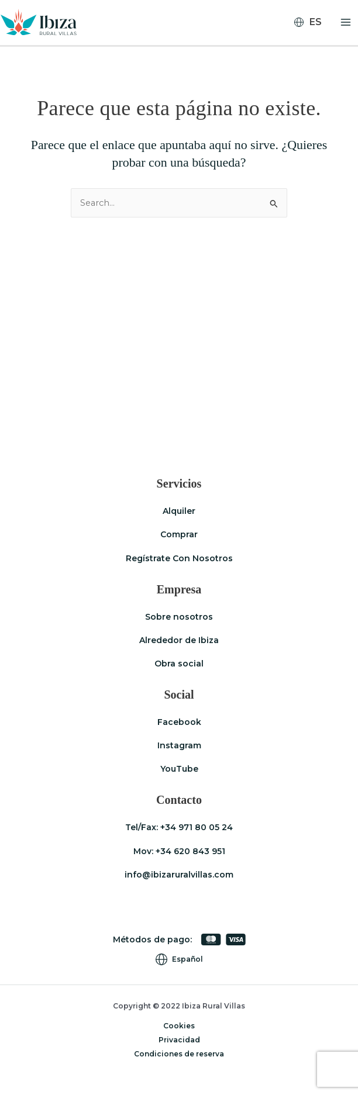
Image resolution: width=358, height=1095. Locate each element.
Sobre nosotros (179, 617)
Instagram (179, 745)
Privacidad (179, 1039)
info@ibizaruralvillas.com (179, 874)
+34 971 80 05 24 (196, 828)
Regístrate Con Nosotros (179, 558)
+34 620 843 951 (190, 851)
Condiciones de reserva (179, 1053)
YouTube (179, 769)
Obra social (179, 663)
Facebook (179, 722)
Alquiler (179, 511)
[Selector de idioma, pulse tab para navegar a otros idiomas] (313, 22)
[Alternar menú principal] (345, 23)
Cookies (179, 1025)
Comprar (179, 535)
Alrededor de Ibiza (179, 640)
